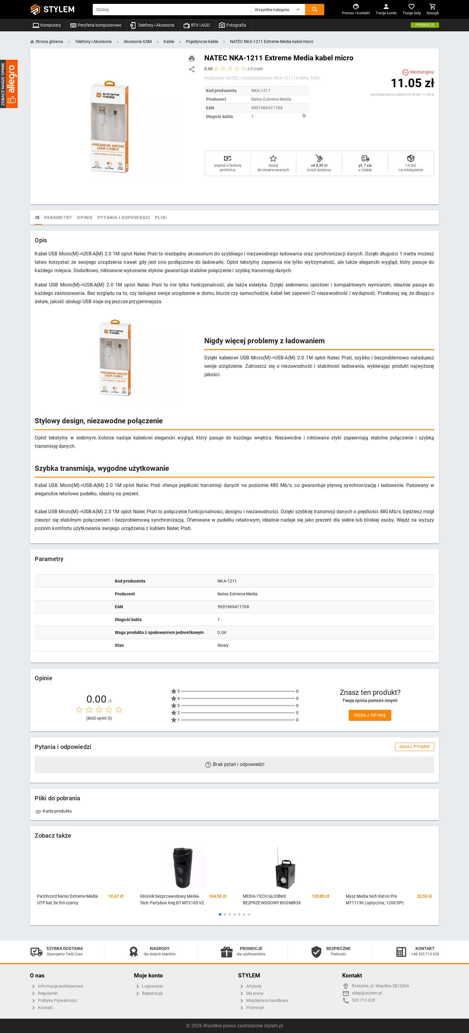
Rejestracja (148, 993)
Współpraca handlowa (263, 1000)
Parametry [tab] (78, 217)
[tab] (41, 217)
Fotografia (232, 25)
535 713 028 (363, 1000)
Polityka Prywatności (53, 1000)
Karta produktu (53, 811)
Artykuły (250, 986)
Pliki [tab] (181, 217)
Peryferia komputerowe (95, 25)
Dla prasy (251, 993)
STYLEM (59, 9)
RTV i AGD (196, 25)
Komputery (46, 25)
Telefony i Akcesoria (152, 25)
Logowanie (148, 986)
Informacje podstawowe (56, 986)
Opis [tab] (54, 217)
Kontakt (41, 1007)
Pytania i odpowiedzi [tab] (144, 217)
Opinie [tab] (105, 217)
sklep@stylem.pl (367, 993)
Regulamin (44, 993)
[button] (278, 9)
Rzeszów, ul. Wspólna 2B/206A (380, 985)
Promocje (424, 25)
